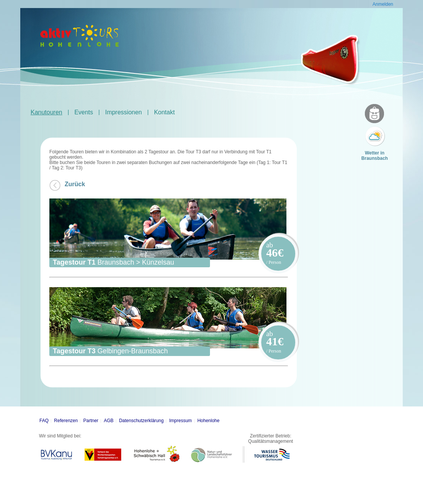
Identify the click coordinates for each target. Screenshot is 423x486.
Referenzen (66, 420)
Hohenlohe (208, 420)
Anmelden (383, 4)
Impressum (180, 420)
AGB (108, 420)
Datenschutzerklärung (141, 420)
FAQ (44, 420)
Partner (90, 420)
